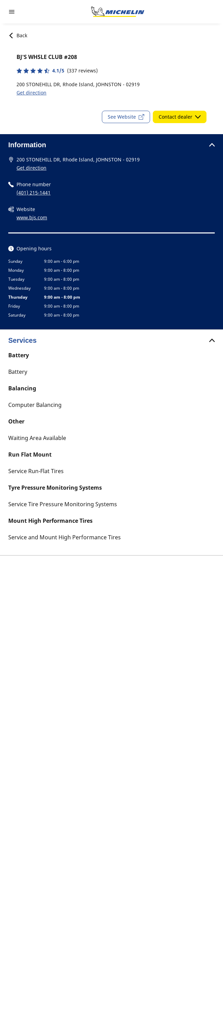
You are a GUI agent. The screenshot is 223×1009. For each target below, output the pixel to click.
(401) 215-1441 (34, 192)
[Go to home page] (117, 12)
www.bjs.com (32, 217)
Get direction (31, 92)
